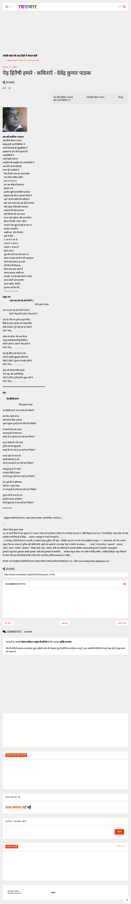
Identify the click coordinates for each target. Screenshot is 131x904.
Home (5, 67)
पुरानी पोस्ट (122, 623)
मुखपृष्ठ (53, 892)
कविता (15, 67)
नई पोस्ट (8, 623)
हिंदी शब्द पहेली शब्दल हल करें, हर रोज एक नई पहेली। (23, 60)
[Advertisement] (65, 31)
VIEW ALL (121, 846)
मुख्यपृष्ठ (65, 623)
